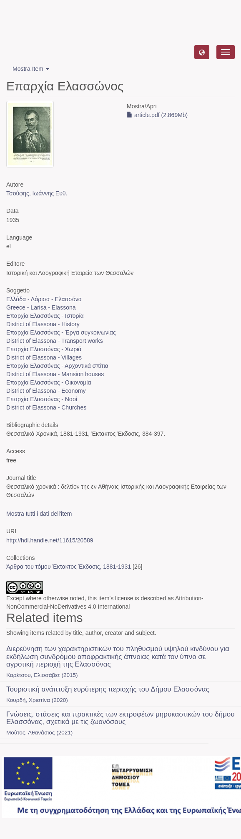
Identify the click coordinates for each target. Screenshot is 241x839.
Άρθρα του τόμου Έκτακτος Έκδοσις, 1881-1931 (68, 566)
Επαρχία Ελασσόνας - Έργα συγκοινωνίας (61, 332)
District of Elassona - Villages (44, 357)
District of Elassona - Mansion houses (55, 374)
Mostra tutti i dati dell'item (39, 513)
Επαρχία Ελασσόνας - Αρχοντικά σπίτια (57, 365)
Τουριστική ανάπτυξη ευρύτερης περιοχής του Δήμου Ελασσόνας (107, 689)
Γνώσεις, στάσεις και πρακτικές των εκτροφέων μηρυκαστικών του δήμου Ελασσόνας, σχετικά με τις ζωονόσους (120, 718)
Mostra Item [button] (31, 68)
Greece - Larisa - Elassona (41, 307)
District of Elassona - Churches (46, 407)
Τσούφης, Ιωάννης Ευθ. (37, 193)
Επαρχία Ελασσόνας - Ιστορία (45, 315)
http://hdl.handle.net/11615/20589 (49, 540)
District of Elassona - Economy (46, 390)
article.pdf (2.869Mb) (157, 115)
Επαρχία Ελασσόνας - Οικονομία (48, 382)
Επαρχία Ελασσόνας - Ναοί (41, 399)
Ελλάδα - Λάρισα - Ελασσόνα (44, 299)
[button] (201, 52)
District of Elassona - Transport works (54, 340)
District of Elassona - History (43, 324)
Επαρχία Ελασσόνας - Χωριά (43, 349)
